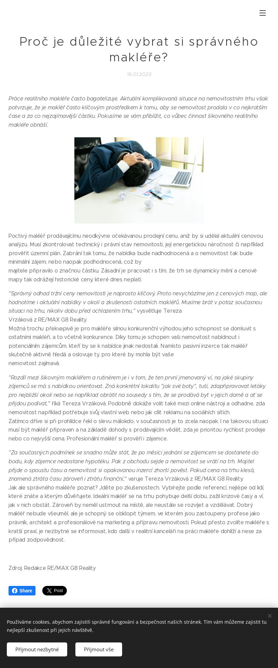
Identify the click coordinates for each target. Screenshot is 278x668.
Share (22, 590)
